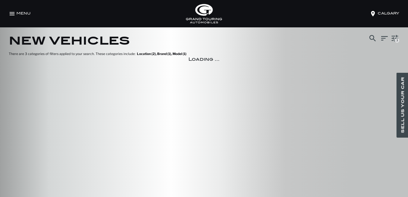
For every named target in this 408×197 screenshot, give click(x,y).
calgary (388, 13)
